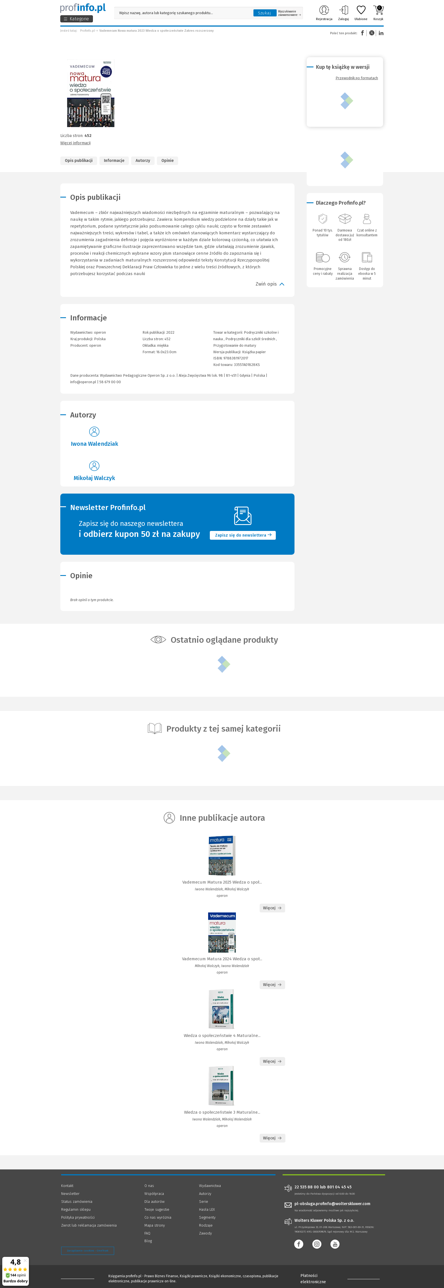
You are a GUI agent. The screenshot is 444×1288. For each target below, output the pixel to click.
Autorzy (143, 160)
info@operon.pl (83, 382)
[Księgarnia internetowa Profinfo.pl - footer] (77, 1277)
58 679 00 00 (110, 382)
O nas (149, 1186)
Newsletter (70, 1193)
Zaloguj (343, 13)
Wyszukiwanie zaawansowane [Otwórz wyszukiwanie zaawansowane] (289, 13)
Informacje (114, 160)
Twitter (372, 33)
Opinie (167, 160)
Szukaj (264, 13)
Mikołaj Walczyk (94, 478)
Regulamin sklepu (76, 1209)
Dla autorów (154, 1201)
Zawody (205, 1233)
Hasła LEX (207, 1209)
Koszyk (378, 13)
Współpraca (154, 1193)
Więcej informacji (75, 143)
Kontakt (67, 1186)
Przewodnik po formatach (357, 78)
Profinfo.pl (87, 31)
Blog (148, 1241)
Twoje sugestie (156, 1209)
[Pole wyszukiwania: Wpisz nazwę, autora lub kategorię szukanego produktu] (182, 13)
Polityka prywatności (78, 1217)
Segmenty (207, 1217)
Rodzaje (206, 1225)
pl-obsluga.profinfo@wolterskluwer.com (332, 1203)
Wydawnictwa (210, 1186)
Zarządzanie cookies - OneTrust (87, 1250)
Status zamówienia (76, 1201)
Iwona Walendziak (94, 443)
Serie (203, 1201)
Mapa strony (154, 1225)
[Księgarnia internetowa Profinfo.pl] (83, 8)
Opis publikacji (79, 160)
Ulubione (361, 13)
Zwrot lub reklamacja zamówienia (89, 1225)
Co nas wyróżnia (157, 1217)
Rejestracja (324, 13)
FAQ (147, 1233)
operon (95, 345)
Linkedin (380, 33)
